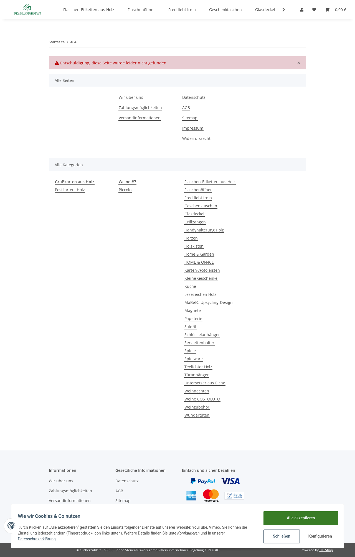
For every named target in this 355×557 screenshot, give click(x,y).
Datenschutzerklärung (39, 539)
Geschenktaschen (200, 205)
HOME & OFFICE (199, 262)
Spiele (190, 350)
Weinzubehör (196, 407)
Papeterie (193, 318)
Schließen (279, 536)
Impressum (192, 128)
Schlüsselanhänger (202, 334)
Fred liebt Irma (198, 197)
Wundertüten (196, 415)
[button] (302, 9)
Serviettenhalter (199, 342)
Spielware (193, 358)
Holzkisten (194, 246)
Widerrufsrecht (196, 138)
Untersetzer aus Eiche (204, 382)
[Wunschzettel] (314, 9)
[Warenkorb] (336, 9)
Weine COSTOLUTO (202, 399)
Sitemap (189, 117)
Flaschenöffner (198, 189)
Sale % (190, 326)
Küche (190, 286)
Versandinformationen (140, 117)
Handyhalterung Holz (204, 230)
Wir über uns (131, 97)
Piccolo (125, 189)
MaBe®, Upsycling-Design (208, 302)
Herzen (191, 238)
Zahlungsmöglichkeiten (140, 107)
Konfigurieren (318, 536)
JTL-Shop (326, 550)
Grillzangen (195, 222)
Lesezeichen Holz (200, 294)
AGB (186, 107)
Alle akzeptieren (298, 518)
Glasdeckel (194, 213)
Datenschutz (194, 97)
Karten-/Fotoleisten (202, 270)
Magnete (192, 310)
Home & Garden (199, 254)
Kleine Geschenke (200, 278)
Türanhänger (196, 374)
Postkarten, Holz (70, 189)
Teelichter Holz (198, 366)
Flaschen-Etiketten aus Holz (209, 181)
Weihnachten (196, 391)
